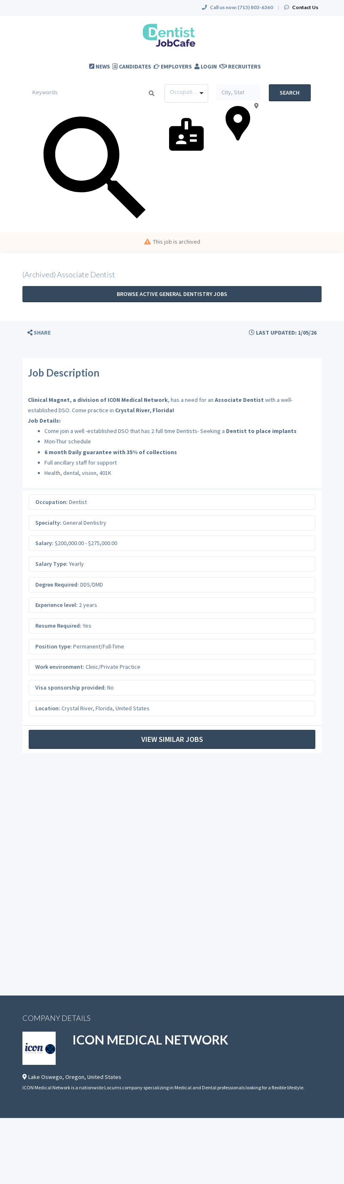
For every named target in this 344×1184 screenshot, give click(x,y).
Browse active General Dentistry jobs (172, 294)
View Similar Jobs (172, 739)
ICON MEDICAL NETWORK (150, 1039)
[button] (39, 332)
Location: (47, 708)
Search (290, 92)
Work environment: (59, 666)
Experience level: (56, 605)
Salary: (44, 543)
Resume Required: (58, 625)
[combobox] (186, 93)
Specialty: (48, 522)
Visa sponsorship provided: (70, 687)
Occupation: (51, 502)
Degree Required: (57, 584)
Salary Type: (51, 564)
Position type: (53, 646)
